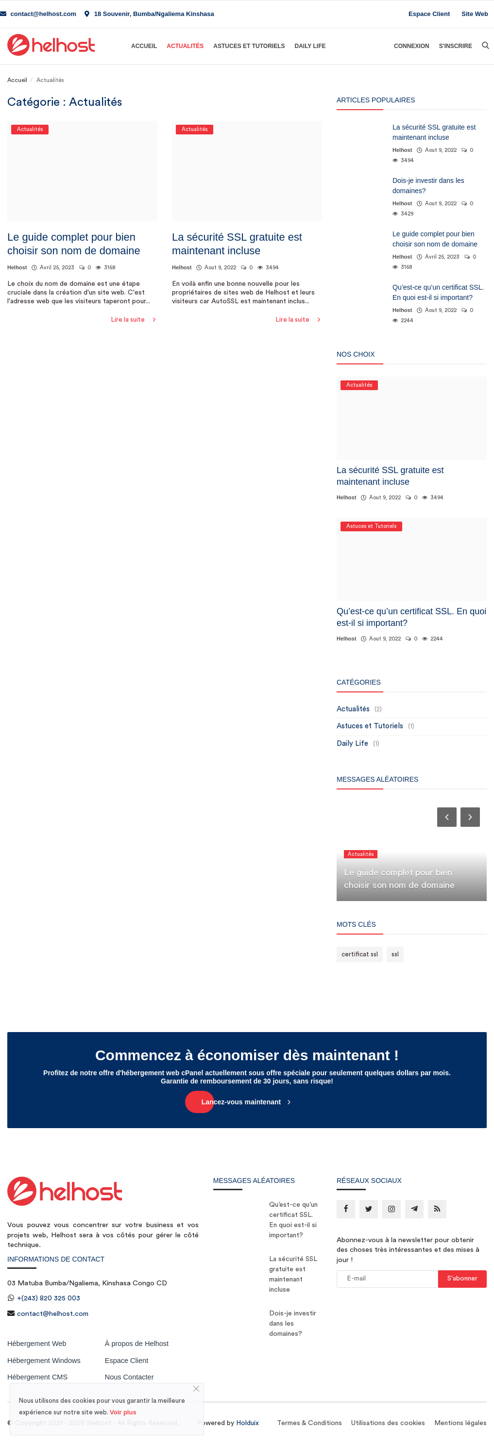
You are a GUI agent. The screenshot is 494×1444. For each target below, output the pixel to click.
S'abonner (462, 1278)
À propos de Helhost (137, 1343)
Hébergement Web (36, 1343)
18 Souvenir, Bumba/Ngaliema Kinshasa (149, 13)
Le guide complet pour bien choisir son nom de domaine (74, 244)
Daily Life (309, 46)
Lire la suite (134, 319)
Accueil (144, 46)
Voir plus (123, 1412)
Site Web (474, 13)
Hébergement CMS (37, 1377)
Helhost (17, 267)
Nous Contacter (129, 1377)
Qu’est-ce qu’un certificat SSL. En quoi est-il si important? (438, 292)
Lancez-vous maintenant (247, 1102)
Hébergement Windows (44, 1360)
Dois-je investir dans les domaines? (428, 186)
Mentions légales (460, 1423)
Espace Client (429, 13)
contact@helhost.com (38, 13)
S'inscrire (455, 46)
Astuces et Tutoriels (249, 46)
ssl (395, 954)
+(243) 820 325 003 (48, 1298)
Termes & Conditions (309, 1423)
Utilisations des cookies (388, 1423)
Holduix (247, 1423)
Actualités (185, 46)
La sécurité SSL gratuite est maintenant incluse (237, 244)
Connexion (411, 46)
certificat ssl (359, 954)
